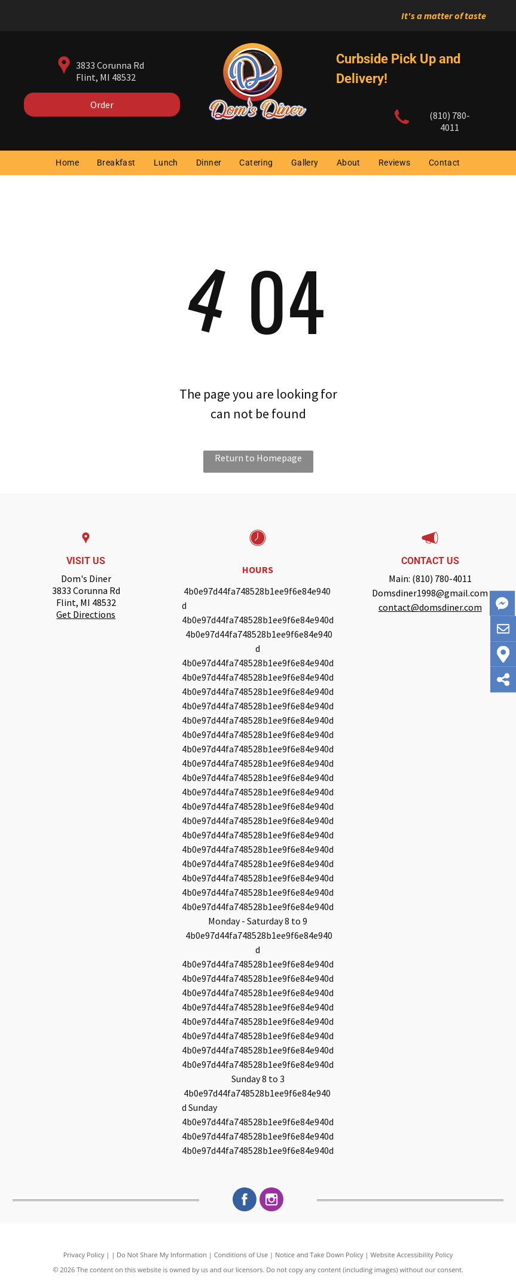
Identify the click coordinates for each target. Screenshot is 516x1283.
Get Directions (85, 614)
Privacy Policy (84, 1254)
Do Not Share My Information (162, 1254)
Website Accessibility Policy (411, 1254)
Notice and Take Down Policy (319, 1254)
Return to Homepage (258, 458)
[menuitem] (67, 163)
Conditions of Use (241, 1254)
